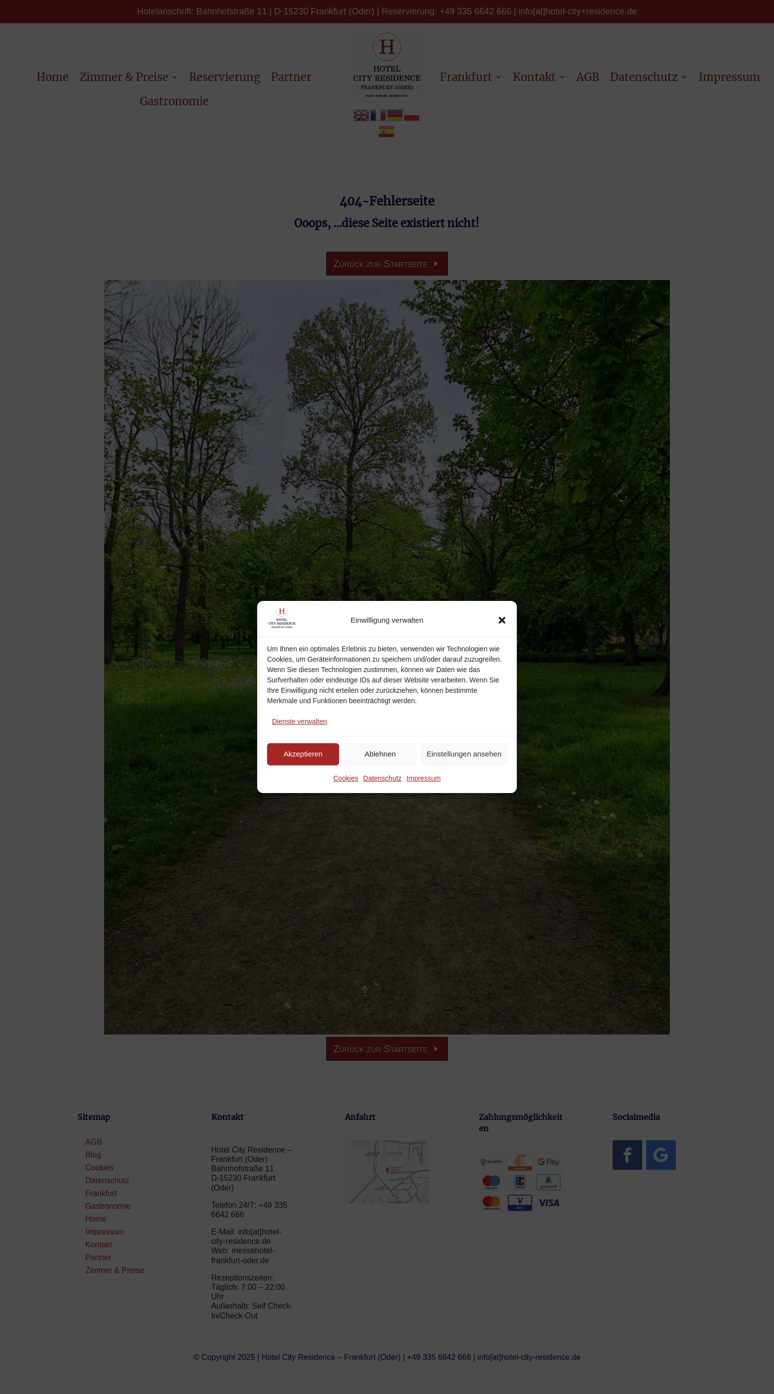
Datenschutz (382, 778)
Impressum (424, 778)
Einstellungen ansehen (464, 754)
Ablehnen (379, 754)
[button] (502, 620)
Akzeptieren (302, 754)
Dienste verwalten (299, 721)
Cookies (345, 778)
